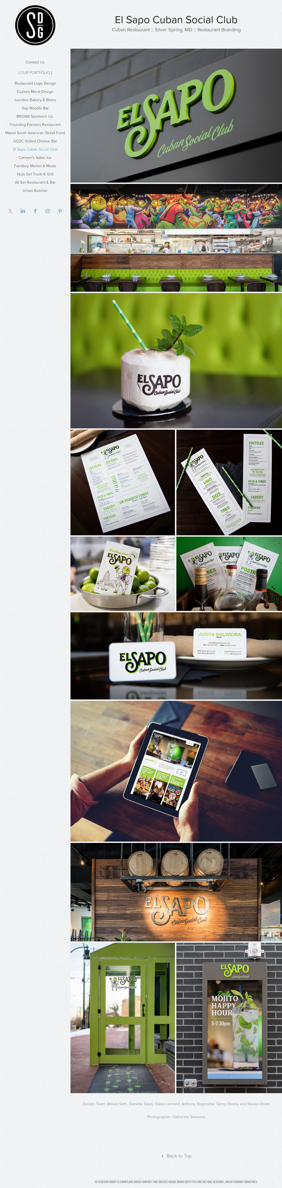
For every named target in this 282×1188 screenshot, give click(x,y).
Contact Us (35, 62)
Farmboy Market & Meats (35, 166)
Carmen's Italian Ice (35, 157)
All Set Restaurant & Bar (35, 182)
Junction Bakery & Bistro (35, 100)
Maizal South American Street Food (35, 133)
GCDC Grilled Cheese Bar (35, 141)
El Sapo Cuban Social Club (35, 149)
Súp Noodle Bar (35, 108)
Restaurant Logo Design (35, 83)
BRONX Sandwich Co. (35, 116)
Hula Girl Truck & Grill (35, 174)
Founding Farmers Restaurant (35, 124)
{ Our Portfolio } (35, 72)
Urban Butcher (35, 190)
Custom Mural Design (35, 91)
